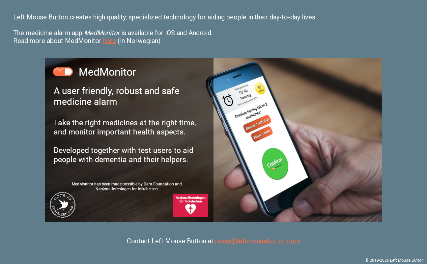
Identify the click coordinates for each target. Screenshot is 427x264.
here (109, 41)
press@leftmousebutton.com (257, 241)
